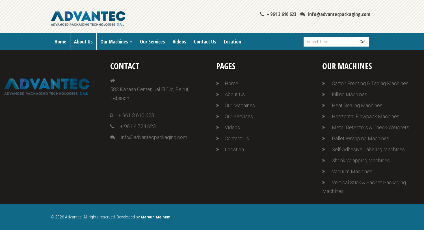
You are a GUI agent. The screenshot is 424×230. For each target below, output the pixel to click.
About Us (83, 41)
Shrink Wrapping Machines (361, 160)
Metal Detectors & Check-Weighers (370, 127)
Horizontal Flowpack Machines (365, 116)
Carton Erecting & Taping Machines (370, 83)
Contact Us (205, 41)
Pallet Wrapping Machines (360, 138)
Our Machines (116, 41)
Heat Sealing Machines (357, 105)
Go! (362, 42)
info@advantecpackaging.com (335, 14)
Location (232, 41)
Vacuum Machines (352, 171)
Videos (179, 41)
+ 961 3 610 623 (278, 14)
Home (60, 41)
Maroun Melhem (155, 217)
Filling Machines (349, 94)
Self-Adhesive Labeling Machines (368, 149)
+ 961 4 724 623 (133, 126)
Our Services (152, 41)
